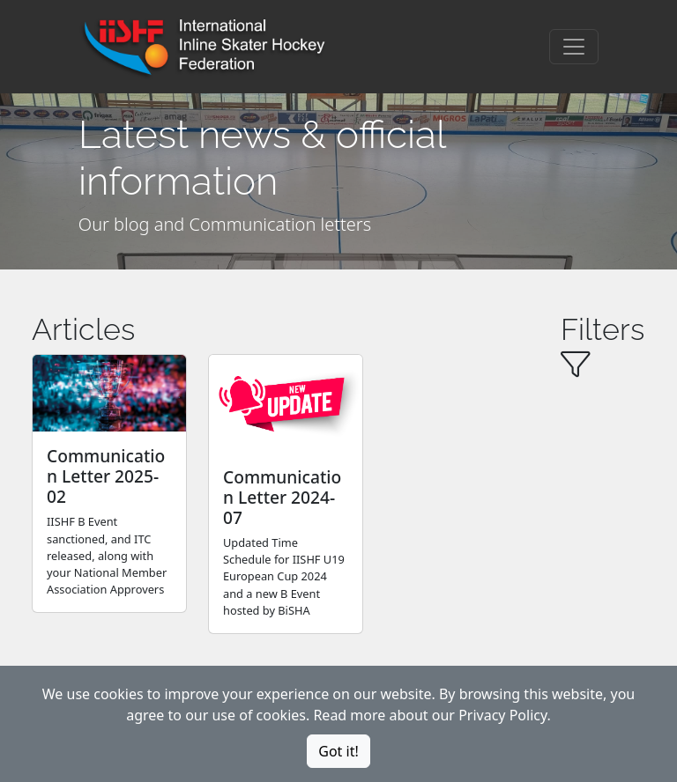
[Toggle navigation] (574, 46)
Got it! (338, 751)
